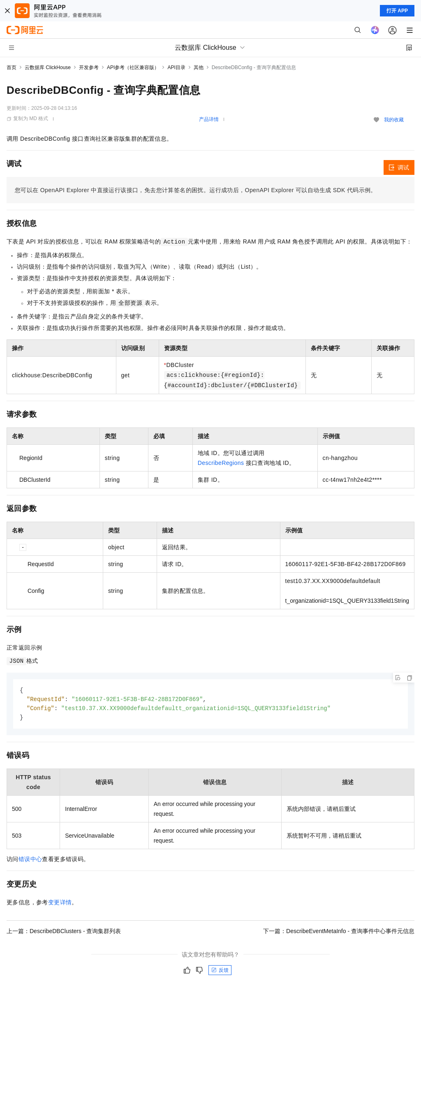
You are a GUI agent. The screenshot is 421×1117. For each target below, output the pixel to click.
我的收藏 (394, 120)
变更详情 (60, 904)
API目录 (176, 67)
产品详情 (209, 119)
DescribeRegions (221, 463)
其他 (199, 67)
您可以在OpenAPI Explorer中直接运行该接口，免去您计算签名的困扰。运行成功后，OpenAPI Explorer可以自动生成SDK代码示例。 (196, 190)
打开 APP (397, 11)
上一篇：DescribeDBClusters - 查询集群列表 (64, 932)
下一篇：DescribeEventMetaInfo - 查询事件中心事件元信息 (338, 932)
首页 (11, 67)
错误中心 (30, 860)
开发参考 (89, 67)
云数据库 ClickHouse (48, 67)
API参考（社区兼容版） (133, 67)
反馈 (220, 972)
